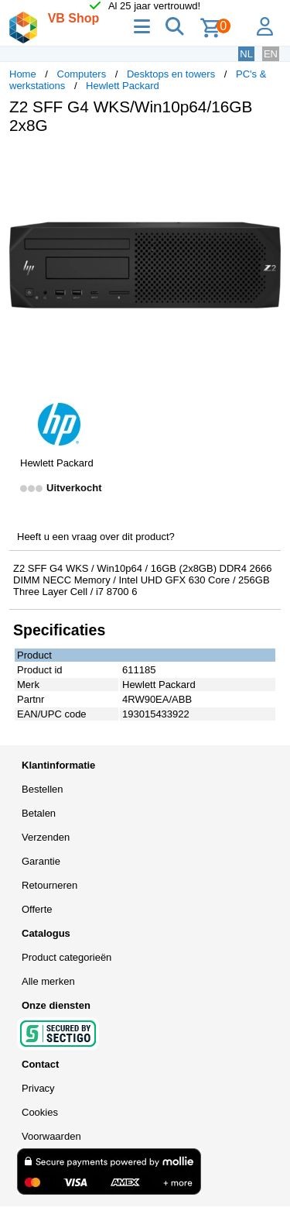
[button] (266, 162)
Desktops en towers (171, 74)
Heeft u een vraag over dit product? (96, 536)
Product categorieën (66, 957)
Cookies (40, 1112)
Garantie (41, 861)
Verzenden (46, 837)
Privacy (38, 1088)
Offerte (37, 909)
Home (22, 74)
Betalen (39, 813)
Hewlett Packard (122, 85)
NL (246, 54)
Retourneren (49, 885)
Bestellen (42, 789)
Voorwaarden (51, 1136)
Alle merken (48, 981)
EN (271, 54)
